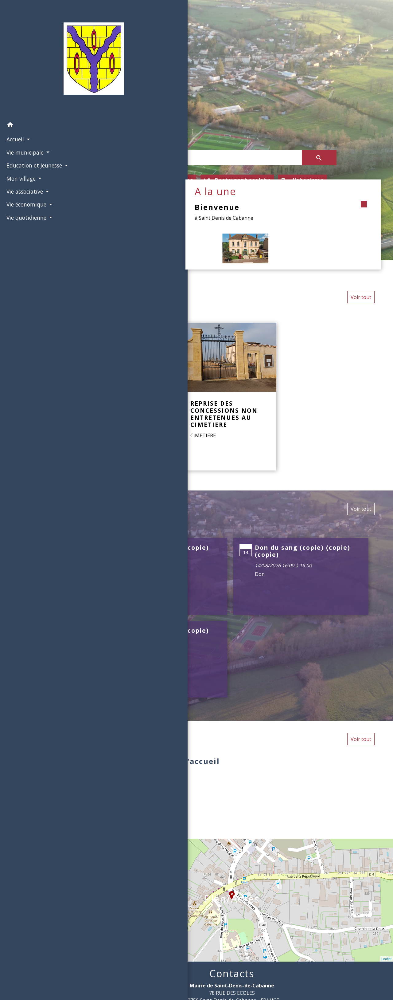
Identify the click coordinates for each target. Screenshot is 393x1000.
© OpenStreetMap (91, 958)
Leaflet (386, 959)
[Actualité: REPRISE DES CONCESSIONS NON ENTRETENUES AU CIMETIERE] (230, 396)
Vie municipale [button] (24, 151)
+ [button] (79, 847)
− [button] (79, 856)
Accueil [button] (14, 138)
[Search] (214, 157)
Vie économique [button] (25, 211)
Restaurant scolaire (238, 180)
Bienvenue (289, 207)
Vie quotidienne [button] (25, 224)
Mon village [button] (20, 185)
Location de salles (161, 180)
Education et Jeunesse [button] (32, 164)
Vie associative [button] (24, 199)
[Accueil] (35, 59)
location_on (229, 892)
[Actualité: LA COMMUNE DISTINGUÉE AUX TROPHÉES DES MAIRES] (135, 396)
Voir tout (361, 297)
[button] (35, 125)
